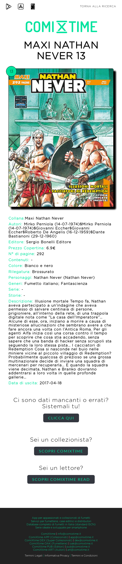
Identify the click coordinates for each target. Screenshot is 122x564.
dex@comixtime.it (86, 540)
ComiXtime (48, 534)
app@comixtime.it (81, 537)
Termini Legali (34, 555)
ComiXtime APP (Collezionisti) (48, 537)
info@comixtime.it (69, 534)
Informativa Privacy (57, 555)
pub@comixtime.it (78, 546)
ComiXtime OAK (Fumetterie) (48, 543)
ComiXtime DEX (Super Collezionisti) (48, 540)
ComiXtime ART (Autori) (49, 550)
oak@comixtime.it (81, 543)
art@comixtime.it (78, 550)
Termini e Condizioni (84, 555)
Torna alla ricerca (98, 6)
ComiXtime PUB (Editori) (48, 546)
